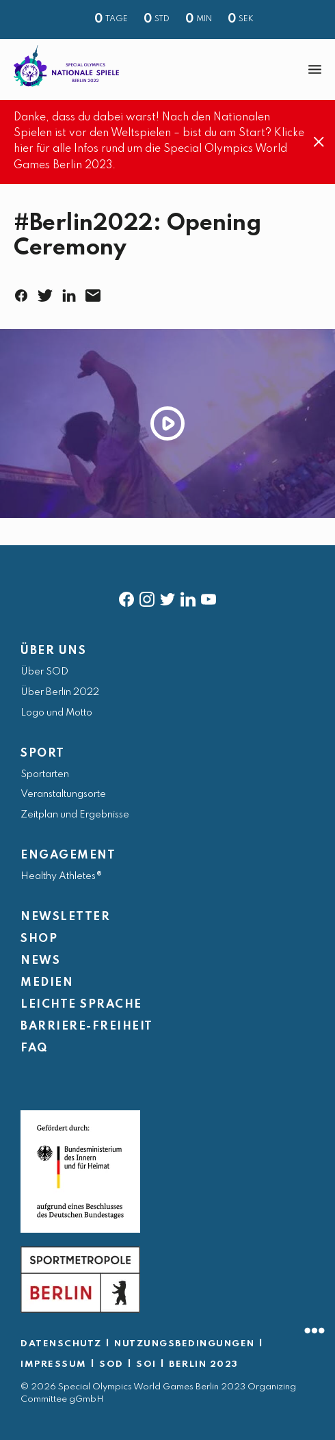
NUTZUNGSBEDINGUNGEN (184, 1343)
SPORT (43, 753)
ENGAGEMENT (68, 855)
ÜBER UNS (53, 651)
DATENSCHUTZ (61, 1343)
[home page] (66, 66)
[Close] (319, 142)
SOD (111, 1364)
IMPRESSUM (54, 1364)
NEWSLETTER (65, 917)
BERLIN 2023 (204, 1364)
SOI (146, 1364)
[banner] (167, 69)
